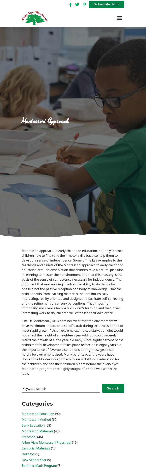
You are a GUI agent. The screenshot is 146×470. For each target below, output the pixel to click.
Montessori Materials (37, 431)
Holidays (28, 454)
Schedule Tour (106, 4)
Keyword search (34, 388)
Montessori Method (36, 419)
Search (113, 388)
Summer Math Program (39, 465)
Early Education (33, 425)
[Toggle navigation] (119, 18)
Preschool (29, 437)
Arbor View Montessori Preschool (46, 442)
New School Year (34, 460)
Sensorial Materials (36, 448)
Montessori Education (38, 414)
